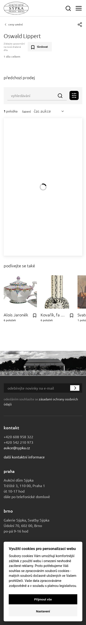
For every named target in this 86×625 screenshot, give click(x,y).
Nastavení (43, 611)
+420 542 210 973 (18, 442)
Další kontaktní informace (24, 457)
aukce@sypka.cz (17, 447)
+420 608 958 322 (18, 436)
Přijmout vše (43, 599)
